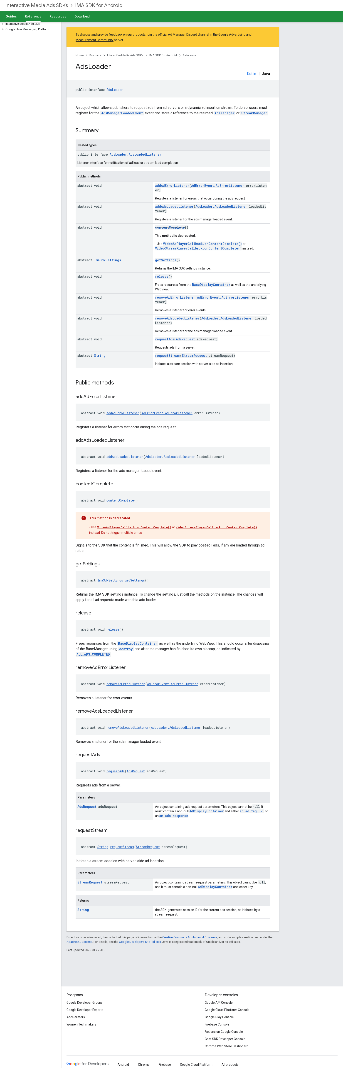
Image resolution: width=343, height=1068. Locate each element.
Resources (58, 16)
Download (82, 16)
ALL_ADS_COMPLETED (93, 654)
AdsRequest (185, 339)
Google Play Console (219, 1017)
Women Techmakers (81, 1024)
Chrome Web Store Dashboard (226, 1046)
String (100, 355)
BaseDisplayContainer (211, 284)
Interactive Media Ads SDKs (36, 5)
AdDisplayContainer (206, 811)
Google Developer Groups (85, 1002)
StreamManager (254, 113)
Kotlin (251, 74)
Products (95, 55)
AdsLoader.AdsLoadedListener (135, 154)
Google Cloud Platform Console (227, 1010)
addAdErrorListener (172, 185)
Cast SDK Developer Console (225, 1039)
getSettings (165, 260)
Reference (189, 55)
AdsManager (224, 113)
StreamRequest (194, 355)
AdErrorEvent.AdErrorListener (217, 185)
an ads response (173, 815)
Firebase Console (217, 1024)
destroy (126, 649)
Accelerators (76, 1017)
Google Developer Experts (85, 1010)
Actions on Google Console (224, 1031)
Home (80, 55)
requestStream (167, 355)
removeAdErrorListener (175, 297)
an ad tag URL (252, 811)
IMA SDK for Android (98, 5)
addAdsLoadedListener (174, 206)
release (161, 276)
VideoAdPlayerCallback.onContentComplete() (202, 244)
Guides (11, 16)
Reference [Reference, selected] (33, 16)
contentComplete (170, 227)
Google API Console (219, 1002)
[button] (29, 24)
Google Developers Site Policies (140, 941)
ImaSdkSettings (107, 260)
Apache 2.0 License (79, 941)
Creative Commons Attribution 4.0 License (189, 937)
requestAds (164, 339)
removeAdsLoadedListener (177, 318)
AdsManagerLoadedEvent (122, 113)
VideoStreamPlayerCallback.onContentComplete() (198, 248)
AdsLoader (114, 89)
